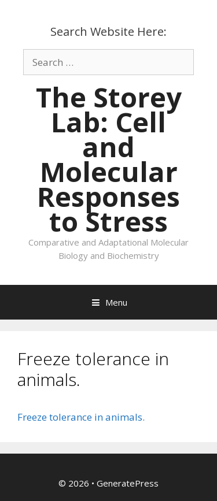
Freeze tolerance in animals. (81, 417)
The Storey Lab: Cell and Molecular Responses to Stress (109, 159)
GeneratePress (128, 483)
